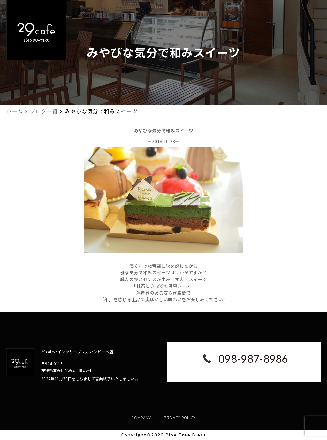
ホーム (14, 111)
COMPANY (141, 417)
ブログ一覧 (44, 111)
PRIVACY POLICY (179, 417)
